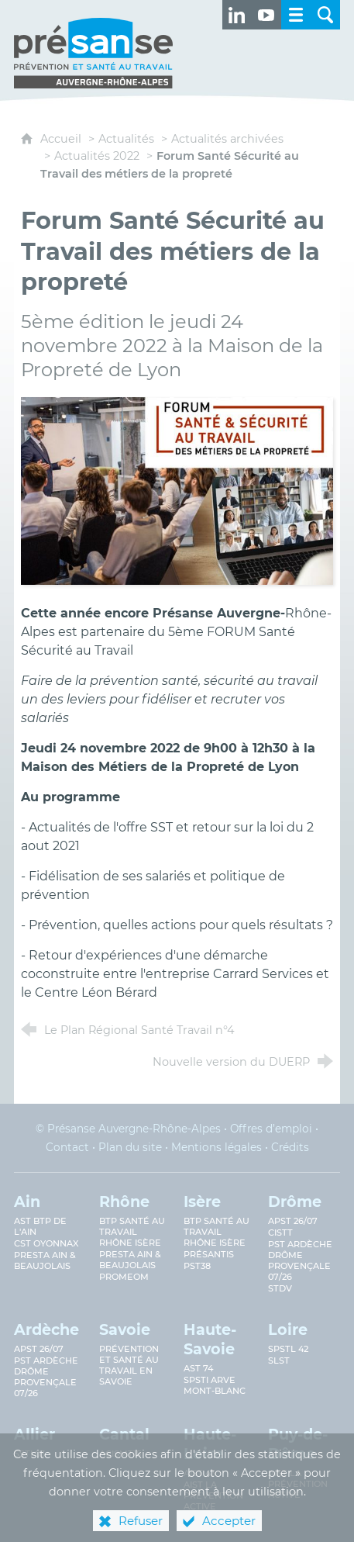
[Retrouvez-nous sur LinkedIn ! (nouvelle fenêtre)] (237, 14)
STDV (280, 1288)
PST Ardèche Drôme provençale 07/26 (300, 1260)
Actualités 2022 (96, 156)
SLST (279, 1360)
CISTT (280, 1232)
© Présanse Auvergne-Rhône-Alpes (128, 1128)
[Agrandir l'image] (177, 489)
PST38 (197, 1265)
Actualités (126, 139)
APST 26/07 (293, 1220)
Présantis (209, 1254)
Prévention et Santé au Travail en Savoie (129, 1365)
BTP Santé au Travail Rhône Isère (216, 1231)
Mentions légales (216, 1147)
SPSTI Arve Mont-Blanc (215, 1385)
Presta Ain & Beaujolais (45, 1260)
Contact (67, 1147)
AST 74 (198, 1368)
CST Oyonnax (46, 1243)
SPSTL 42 (288, 1348)
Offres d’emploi (271, 1128)
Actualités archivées (227, 139)
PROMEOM (124, 1276)
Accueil (62, 139)
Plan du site (130, 1147)
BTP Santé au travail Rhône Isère (132, 1231)
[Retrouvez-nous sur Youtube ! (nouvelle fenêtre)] (266, 14)
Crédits (290, 1147)
